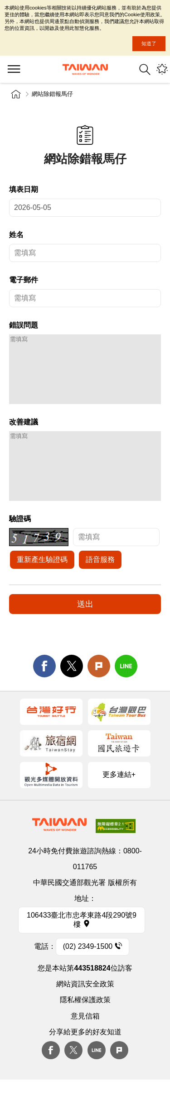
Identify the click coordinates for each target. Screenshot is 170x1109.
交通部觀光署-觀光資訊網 (85, 69)
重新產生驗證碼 (42, 586)
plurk (119, 1077)
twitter (71, 693)
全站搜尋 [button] (145, 69)
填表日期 (23, 189)
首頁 (16, 94)
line (126, 693)
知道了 (148, 43)
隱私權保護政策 (85, 1027)
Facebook (51, 1077)
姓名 (16, 234)
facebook (44, 693)
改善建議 (23, 435)
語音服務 (100, 586)
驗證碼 (20, 546)
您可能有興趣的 (162, 69)
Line (96, 1077)
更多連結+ (119, 801)
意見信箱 (85, 1043)
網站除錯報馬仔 (52, 93)
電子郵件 (23, 280)
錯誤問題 (23, 325)
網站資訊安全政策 (85, 1011)
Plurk (98, 693)
